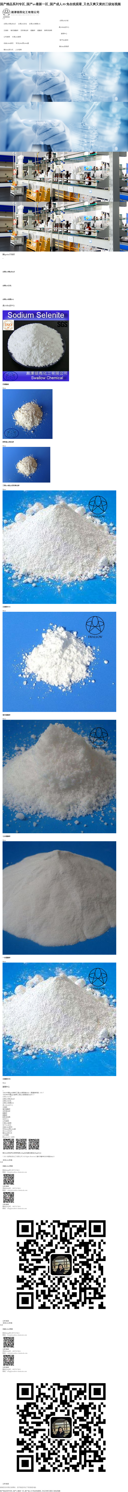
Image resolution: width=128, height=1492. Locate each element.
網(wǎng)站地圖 (23, 1153)
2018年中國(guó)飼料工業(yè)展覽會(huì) (17, 1095)
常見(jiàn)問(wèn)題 (22, 43)
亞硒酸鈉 (6, 384)
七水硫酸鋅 (6, 836)
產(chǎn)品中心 (64, 27)
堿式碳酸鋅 (14, 30)
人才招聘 (18, 50)
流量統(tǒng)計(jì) (35, 1153)
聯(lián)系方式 (8, 50)
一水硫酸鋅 (6, 957)
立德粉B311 (7, 607)
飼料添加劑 (48, 30)
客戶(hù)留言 (64, 40)
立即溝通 (6, 1186)
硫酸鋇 (39, 30)
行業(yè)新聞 (16, 37)
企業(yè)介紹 (64, 20)
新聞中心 (64, 33)
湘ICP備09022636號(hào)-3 (45, 1156)
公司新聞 (7, 37)
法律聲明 (15, 1153)
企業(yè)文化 (22, 24)
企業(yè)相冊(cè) (34, 24)
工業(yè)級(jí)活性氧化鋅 (11, 485)
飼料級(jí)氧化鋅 (8, 442)
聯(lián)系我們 (64, 46)
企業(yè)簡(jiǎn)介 (10, 24)
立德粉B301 (7, 1079)
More (4, 388)
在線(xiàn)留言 (9, 43)
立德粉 (6, 30)
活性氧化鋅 (24, 30)
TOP (1, 1162)
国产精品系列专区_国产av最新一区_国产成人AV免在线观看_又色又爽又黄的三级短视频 (60, 4)
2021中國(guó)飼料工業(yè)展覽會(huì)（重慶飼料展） (21, 1093)
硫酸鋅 (33, 30)
